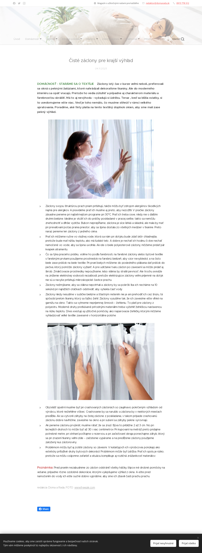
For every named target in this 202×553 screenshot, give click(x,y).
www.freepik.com (84, 487)
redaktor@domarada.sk (157, 3)
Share (44, 509)
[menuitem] (64, 39)
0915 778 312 (182, 3)
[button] (129, 39)
